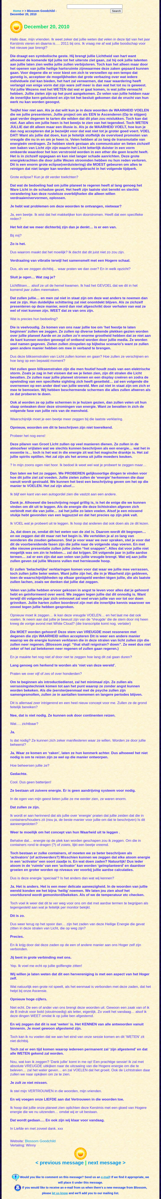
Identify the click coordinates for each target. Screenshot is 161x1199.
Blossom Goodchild (40, 1141)
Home (17, 11)
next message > (106, 1162)
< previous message (59, 1162)
